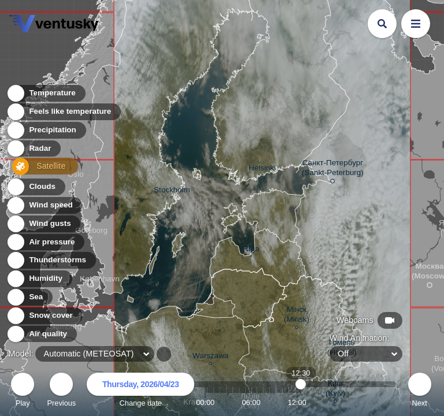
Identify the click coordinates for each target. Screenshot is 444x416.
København (100, 280)
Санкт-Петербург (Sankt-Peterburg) (333, 169)
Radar (33, 150)
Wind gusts (43, 224)
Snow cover (44, 315)
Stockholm (172, 191)
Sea (29, 297)
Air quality (41, 334)
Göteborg (91, 231)
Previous (61, 391)
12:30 (300, 402)
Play (22, 391)
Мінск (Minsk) (296, 316)
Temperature (46, 95)
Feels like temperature (63, 113)
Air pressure (45, 242)
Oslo (76, 175)
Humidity (39, 278)
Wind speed (44, 205)
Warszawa (210, 357)
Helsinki (262, 169)
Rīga (251, 250)
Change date (140, 391)
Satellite (37, 169)
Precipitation (46, 132)
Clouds (36, 187)
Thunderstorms (51, 260)
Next (419, 391)
